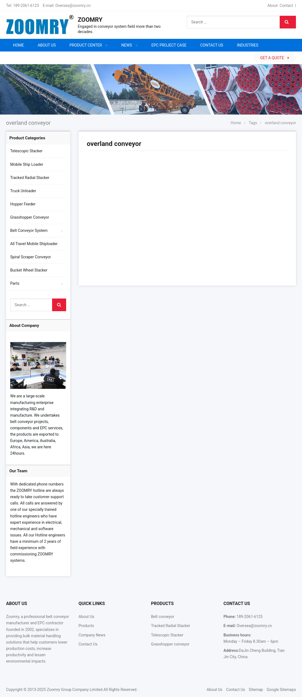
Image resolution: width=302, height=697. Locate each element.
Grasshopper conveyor (170, 644)
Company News (92, 635)
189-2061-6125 (26, 5)
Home (18, 45)
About (273, 5)
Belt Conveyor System (29, 230)
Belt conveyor (162, 616)
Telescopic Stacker (26, 151)
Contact (286, 5)
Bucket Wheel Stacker (28, 270)
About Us (86, 616)
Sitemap (256, 689)
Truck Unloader (23, 191)
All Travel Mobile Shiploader (34, 244)
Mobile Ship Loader (26, 164)
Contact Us (88, 644)
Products (86, 625)
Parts (14, 283)
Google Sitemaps (281, 689)
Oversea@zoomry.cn (73, 5)
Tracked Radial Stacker (29, 177)
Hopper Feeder (23, 204)
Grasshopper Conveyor (29, 217)
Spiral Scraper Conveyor (30, 257)
